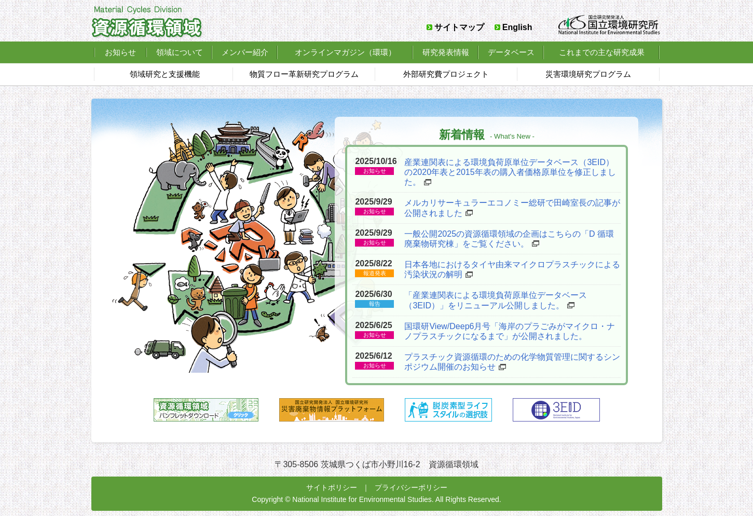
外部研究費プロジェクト (446, 74)
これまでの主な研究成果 (602, 52)
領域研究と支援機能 (165, 74)
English (517, 27)
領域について (179, 52)
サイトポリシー (331, 487)
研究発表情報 (445, 52)
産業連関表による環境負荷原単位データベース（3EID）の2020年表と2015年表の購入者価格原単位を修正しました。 (509, 172)
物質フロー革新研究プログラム (304, 74)
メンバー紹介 (245, 52)
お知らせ (120, 52)
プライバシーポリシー (411, 487)
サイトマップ (459, 27)
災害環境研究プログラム (588, 74)
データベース (511, 52)
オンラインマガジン (345, 52)
